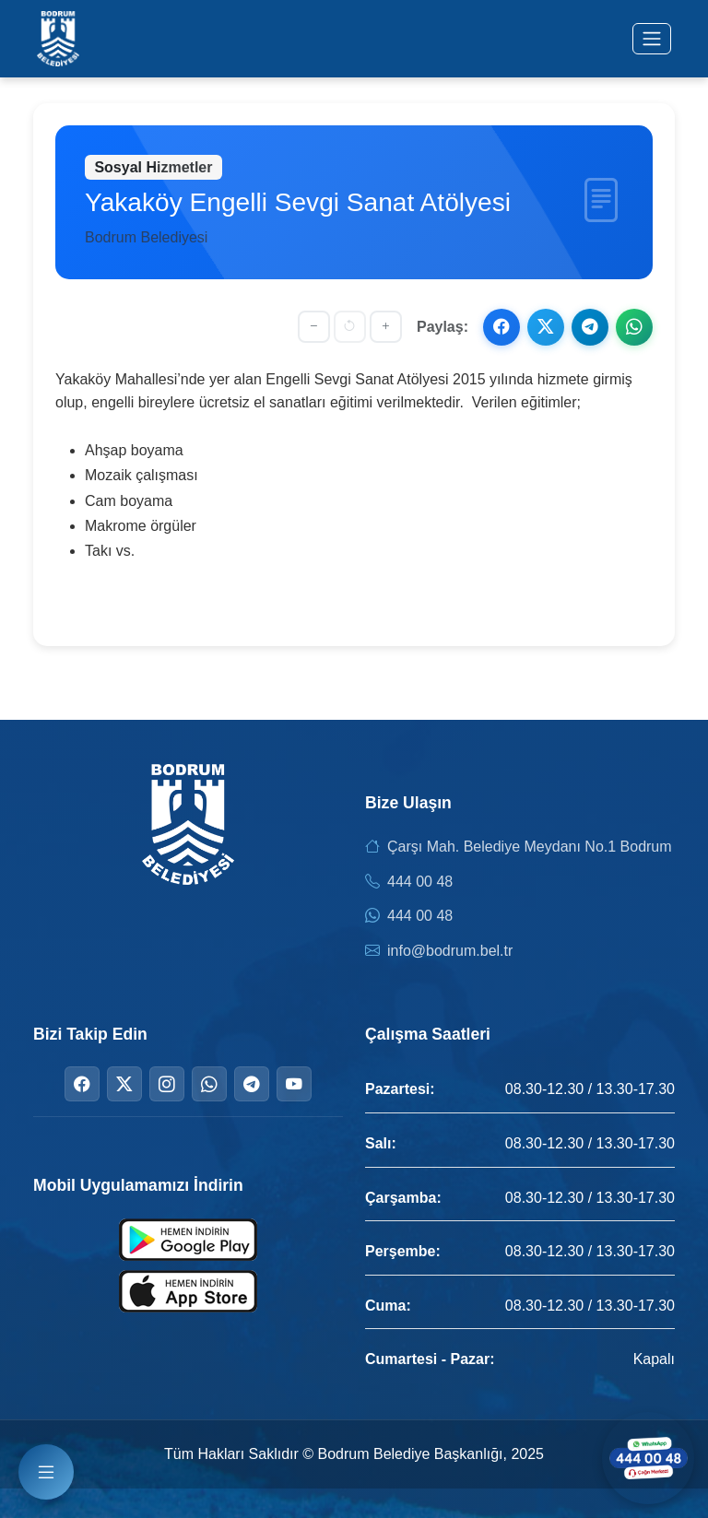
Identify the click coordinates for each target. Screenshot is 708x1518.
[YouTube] (294, 1083)
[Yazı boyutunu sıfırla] (350, 327)
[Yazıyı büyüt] (386, 327)
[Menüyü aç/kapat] (651, 38)
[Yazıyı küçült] (314, 327)
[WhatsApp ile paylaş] (634, 327)
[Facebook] (82, 1083)
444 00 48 (420, 881)
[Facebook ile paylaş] (501, 327)
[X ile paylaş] (545, 327)
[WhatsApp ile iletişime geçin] (648, 1458)
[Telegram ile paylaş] (590, 327)
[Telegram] (251, 1083)
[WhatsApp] (209, 1083)
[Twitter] (124, 1083)
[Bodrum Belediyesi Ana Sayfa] (58, 38)
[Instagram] (166, 1083)
